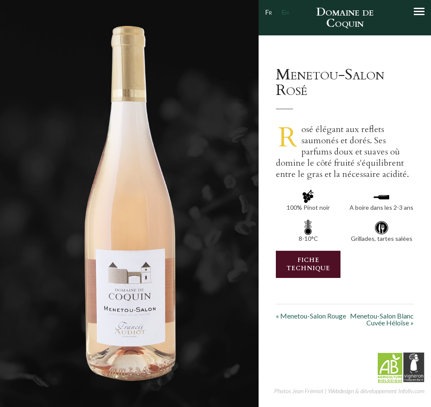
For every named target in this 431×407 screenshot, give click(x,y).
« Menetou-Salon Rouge (311, 315)
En (285, 12)
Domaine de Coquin (345, 17)
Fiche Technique (308, 264)
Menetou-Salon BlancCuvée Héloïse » (382, 319)
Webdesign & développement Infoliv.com (376, 390)
